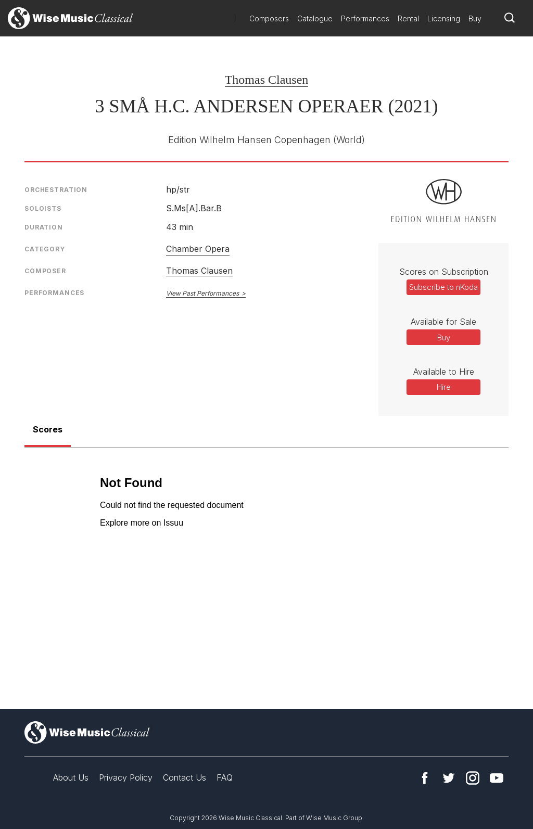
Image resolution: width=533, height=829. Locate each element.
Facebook (425, 778)
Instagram (472, 778)
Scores (47, 429)
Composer (45, 271)
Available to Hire (443, 371)
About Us (70, 777)
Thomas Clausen (267, 79)
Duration (43, 227)
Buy (474, 18)
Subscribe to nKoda (443, 287)
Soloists (42, 208)
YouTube (496, 778)
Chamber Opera (198, 249)
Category (44, 249)
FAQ (225, 777)
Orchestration (55, 190)
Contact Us (184, 777)
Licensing (443, 18)
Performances (365, 18)
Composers (269, 18)
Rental (408, 18)
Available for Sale (443, 321)
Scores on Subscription (443, 271)
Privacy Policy (126, 777)
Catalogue (315, 18)
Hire (444, 387)
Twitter (448, 778)
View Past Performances (202, 293)
